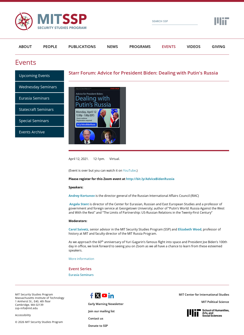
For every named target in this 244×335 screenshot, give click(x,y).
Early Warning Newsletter (105, 304)
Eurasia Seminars (34, 98)
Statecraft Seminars (36, 109)
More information (81, 259)
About (25, 46)
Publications (82, 46)
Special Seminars (34, 120)
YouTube (129, 170)
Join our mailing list (101, 311)
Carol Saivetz (78, 229)
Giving (218, 46)
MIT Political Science (215, 302)
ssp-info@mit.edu (26, 308)
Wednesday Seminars (38, 86)
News (112, 46)
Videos (193, 46)
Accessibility (23, 315)
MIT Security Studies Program (34, 294)
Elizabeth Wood (189, 229)
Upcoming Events (34, 75)
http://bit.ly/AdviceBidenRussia (150, 179)
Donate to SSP (98, 326)
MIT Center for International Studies (204, 294)
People (50, 46)
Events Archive (32, 132)
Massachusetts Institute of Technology (39, 298)
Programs (140, 46)
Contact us (95, 318)
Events (169, 46)
